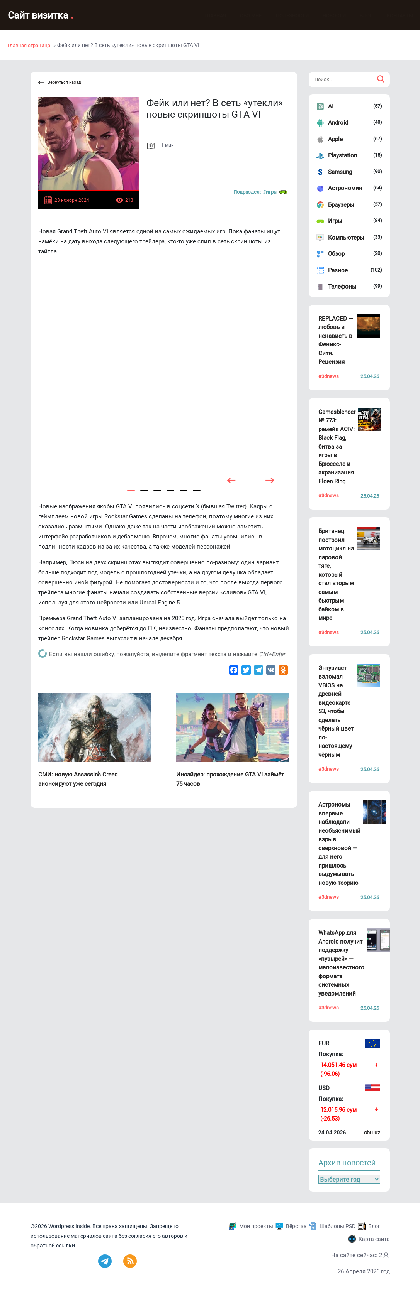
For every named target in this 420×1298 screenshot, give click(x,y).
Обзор (336, 253)
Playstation (342, 155)
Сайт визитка (40, 15)
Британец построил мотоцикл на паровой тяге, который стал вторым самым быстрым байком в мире (336, 574)
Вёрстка (296, 1226)
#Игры (275, 192)
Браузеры (341, 204)
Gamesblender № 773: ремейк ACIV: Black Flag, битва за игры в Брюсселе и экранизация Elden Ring (336, 446)
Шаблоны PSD (337, 1226)
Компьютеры (346, 237)
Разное (338, 270)
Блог (358, 16)
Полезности (284, 16)
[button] (131, 490)
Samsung (340, 172)
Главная (207, 16)
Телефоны (342, 286)
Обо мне (243, 16)
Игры (335, 221)
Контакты (392, 16)
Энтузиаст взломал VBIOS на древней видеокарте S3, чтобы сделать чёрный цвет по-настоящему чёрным (336, 711)
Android (338, 122)
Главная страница (29, 45)
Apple (335, 139)
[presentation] (231, 480)
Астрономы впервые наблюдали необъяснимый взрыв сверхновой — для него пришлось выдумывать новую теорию (339, 843)
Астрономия (345, 188)
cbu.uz (372, 1132)
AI (330, 106)
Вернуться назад (59, 82)
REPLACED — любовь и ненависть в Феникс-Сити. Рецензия (335, 340)
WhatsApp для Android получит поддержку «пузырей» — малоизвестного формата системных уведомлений (341, 963)
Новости (326, 16)
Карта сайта (374, 1239)
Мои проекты (256, 1226)
